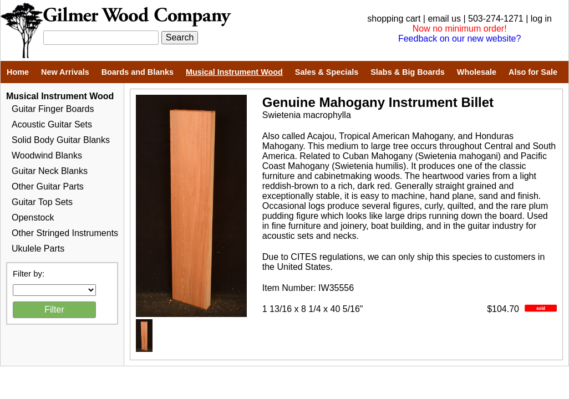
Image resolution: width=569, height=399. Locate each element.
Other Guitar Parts (48, 186)
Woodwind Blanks (47, 155)
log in (541, 18)
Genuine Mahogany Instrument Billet (378, 102)
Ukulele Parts (38, 248)
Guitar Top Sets (42, 202)
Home (18, 72)
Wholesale (476, 72)
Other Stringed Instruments (65, 233)
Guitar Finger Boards (53, 109)
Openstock (33, 217)
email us (444, 18)
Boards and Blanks (137, 72)
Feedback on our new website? (459, 38)
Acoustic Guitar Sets (52, 124)
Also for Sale (533, 72)
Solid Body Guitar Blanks (61, 140)
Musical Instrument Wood (234, 72)
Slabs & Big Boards (407, 72)
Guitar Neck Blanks (50, 171)
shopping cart (393, 18)
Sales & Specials (326, 72)
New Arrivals (65, 72)
